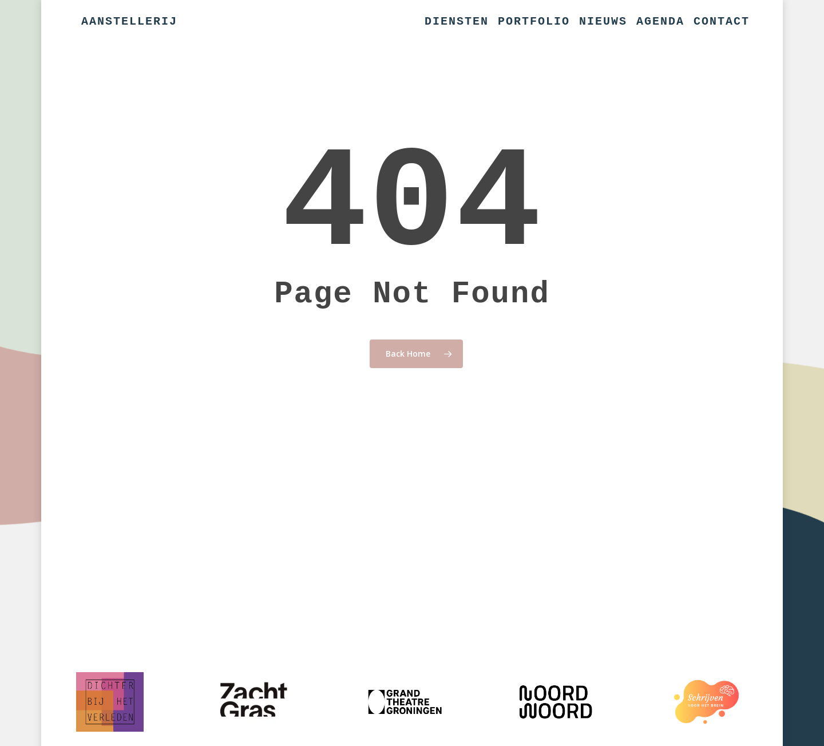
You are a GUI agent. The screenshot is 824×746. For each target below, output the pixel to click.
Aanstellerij (129, 21)
